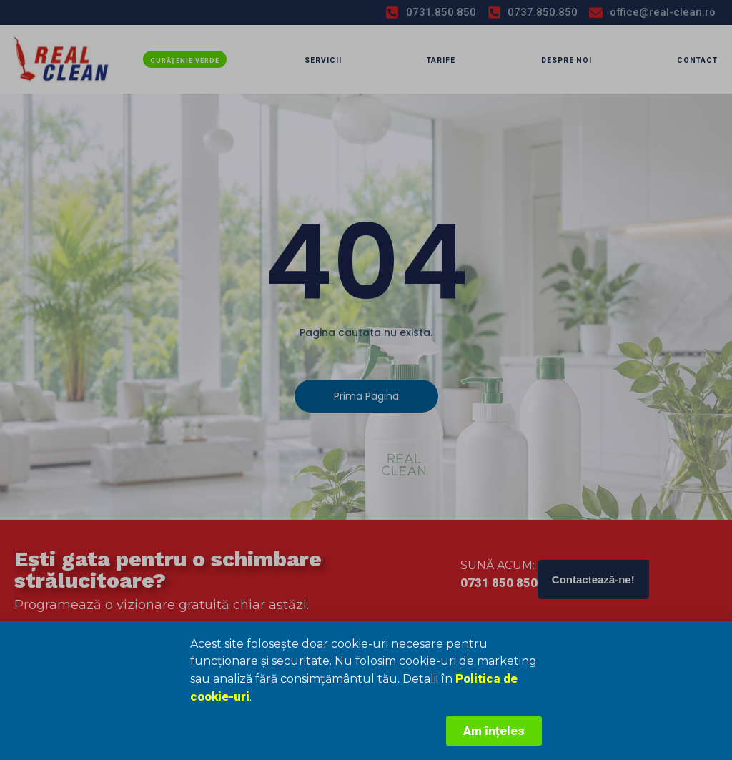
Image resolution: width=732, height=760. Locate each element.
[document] (366, 380)
